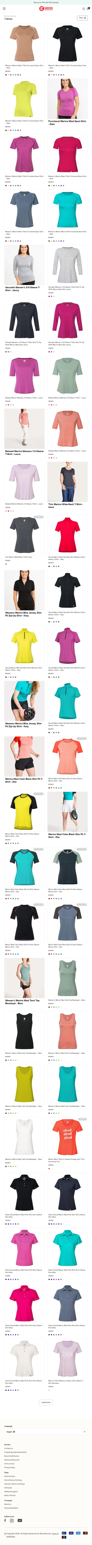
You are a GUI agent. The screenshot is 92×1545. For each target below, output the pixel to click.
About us (7, 1504)
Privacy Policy (9, 1467)
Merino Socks (9, 1476)
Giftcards (8, 1488)
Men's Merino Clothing (13, 1480)
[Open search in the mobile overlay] (84, 9)
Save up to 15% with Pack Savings (46, 2)
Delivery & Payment (12, 1460)
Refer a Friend (9, 1495)
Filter (82, 18)
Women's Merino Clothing (14, 1484)
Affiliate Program (11, 1491)
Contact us (8, 1448)
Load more (46, 1402)
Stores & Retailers (11, 1508)
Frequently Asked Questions (15, 1452)
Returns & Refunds (11, 1456)
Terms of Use (9, 1463)
